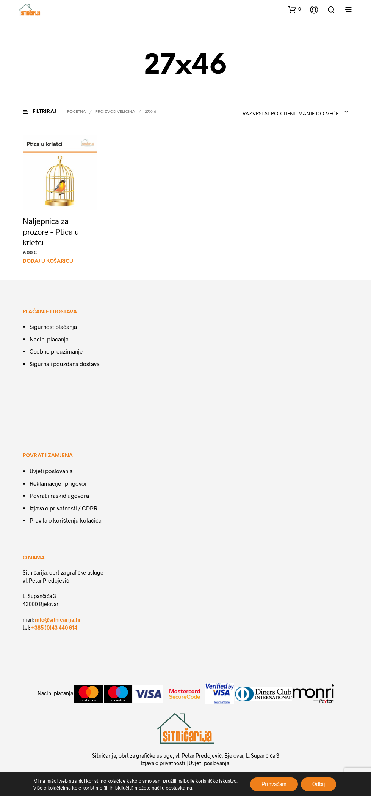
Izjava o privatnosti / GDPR (63, 508)
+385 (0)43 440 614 (54, 627)
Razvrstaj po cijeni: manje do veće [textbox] (290, 114)
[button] (294, 9)
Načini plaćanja (49, 339)
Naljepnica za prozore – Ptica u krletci (51, 232)
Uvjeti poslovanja (51, 470)
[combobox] (289, 112)
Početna (76, 112)
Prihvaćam (273, 784)
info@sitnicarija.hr (58, 619)
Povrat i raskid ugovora (59, 495)
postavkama (178, 788)
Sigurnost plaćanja (53, 327)
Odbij (319, 784)
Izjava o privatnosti (163, 763)
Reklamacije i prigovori (59, 483)
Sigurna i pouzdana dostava (65, 363)
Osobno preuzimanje (56, 351)
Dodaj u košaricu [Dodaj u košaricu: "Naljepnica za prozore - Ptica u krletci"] (48, 261)
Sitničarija (104, 755)
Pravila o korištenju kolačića (66, 520)
